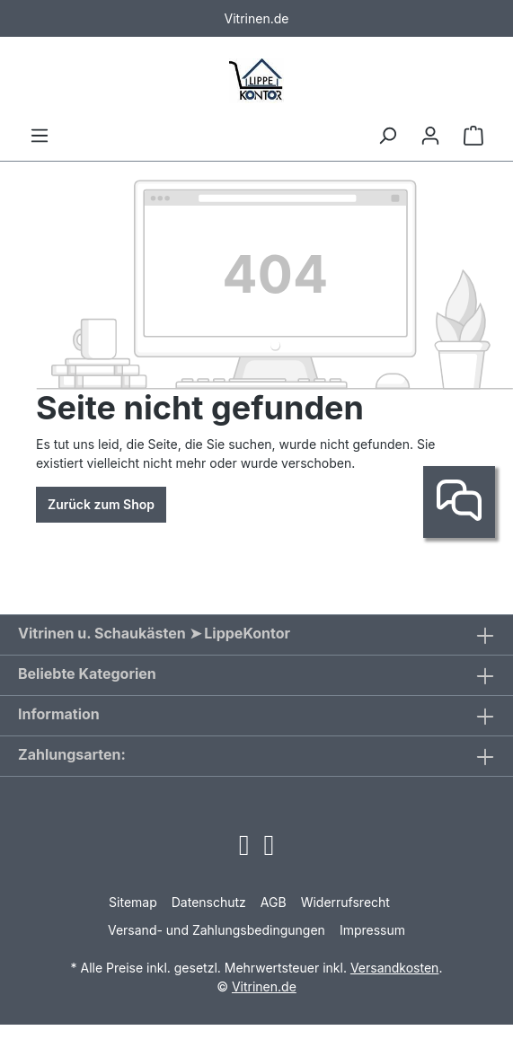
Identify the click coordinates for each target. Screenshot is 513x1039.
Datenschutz (209, 902)
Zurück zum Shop (101, 504)
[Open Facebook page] (269, 850)
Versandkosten (394, 967)
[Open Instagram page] (244, 850)
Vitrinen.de (264, 986)
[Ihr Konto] (430, 136)
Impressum (372, 930)
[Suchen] (387, 136)
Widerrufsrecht (345, 902)
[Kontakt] (459, 502)
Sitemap (133, 902)
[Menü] (39, 136)
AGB (274, 902)
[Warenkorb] (473, 136)
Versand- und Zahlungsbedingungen (216, 930)
